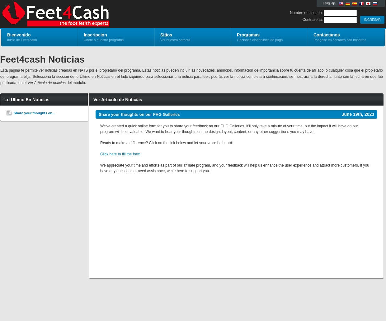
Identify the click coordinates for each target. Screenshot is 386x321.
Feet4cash (75, 14)
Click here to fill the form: (120, 154)
